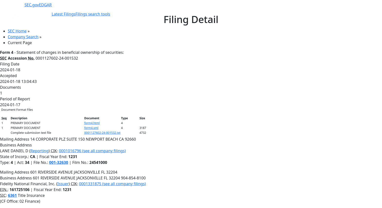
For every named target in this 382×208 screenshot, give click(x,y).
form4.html (92, 123)
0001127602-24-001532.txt (102, 133)
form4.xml (91, 128)
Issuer (62, 183)
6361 (12, 195)
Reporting (39, 150)
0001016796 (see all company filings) (92, 150)
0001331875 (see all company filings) (112, 183)
